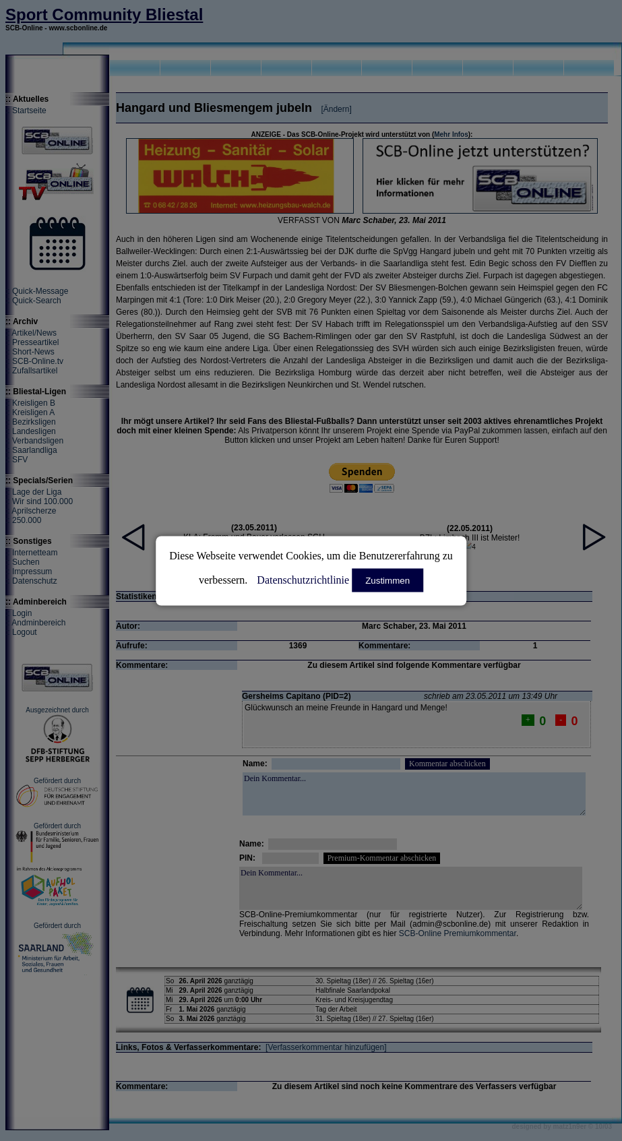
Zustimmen (387, 580)
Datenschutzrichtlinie (303, 579)
